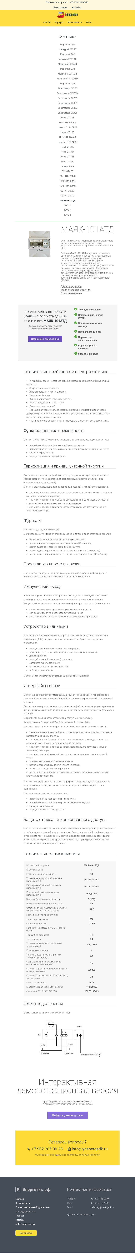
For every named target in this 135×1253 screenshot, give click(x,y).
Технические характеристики (76, 289)
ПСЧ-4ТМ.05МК (68, 176)
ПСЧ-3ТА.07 (67, 171)
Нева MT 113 (67, 117)
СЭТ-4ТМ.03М (67, 195)
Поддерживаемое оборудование (32, 1207)
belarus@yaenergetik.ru (102, 1207)
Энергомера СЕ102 (67, 88)
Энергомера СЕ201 (67, 98)
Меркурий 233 (67, 69)
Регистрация (60, 7)
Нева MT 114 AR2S (67, 127)
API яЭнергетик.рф (25, 1224)
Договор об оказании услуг (81, 1214)
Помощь (19, 1220)
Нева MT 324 (67, 161)
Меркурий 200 (67, 44)
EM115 (67, 205)
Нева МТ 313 (67, 147)
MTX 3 (67, 215)
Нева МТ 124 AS (67, 137)
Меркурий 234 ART (67, 73)
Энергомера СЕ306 (67, 112)
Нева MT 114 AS (67, 122)
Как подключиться (25, 1211)
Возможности (75, 22)
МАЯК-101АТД (67, 200)
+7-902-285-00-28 (46, 1149)
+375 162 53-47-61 (100, 1203)
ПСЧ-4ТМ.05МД (67, 186)
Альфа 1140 (67, 166)
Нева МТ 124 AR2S (67, 142)
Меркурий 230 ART (67, 64)
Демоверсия (26, 1233)
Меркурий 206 (67, 54)
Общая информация (71, 286)
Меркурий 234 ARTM (67, 78)
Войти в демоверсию (67, 1115)
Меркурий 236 (67, 83)
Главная (19, 1199)
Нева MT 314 (67, 151)
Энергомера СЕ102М (67, 93)
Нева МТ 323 (67, 156)
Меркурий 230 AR (67, 59)
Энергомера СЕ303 (67, 108)
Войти (76, 7)
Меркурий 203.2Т (68, 49)
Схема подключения (71, 293)
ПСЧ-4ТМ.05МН (67, 181)
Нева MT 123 (67, 132)
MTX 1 (67, 210)
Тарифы (19, 1216)
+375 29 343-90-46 (79, 2)
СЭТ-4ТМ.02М (67, 191)
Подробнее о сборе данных (45, 339)
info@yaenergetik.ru (90, 1149)
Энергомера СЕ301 (67, 103)
